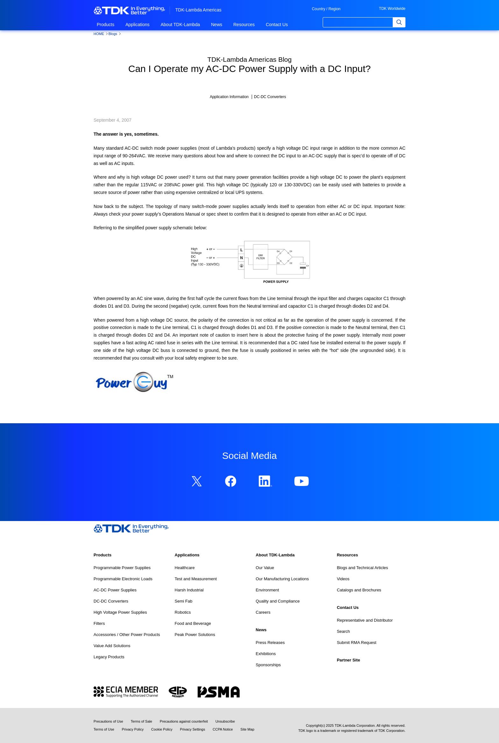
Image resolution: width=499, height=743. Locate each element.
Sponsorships (268, 664)
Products (105, 24)
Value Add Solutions (112, 645)
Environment (267, 590)
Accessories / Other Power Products (127, 634)
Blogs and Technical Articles (362, 567)
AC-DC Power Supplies (115, 590)
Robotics (183, 612)
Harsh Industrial (189, 590)
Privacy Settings (192, 729)
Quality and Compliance (278, 601)
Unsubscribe (225, 721)
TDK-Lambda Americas (198, 9)
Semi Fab (184, 601)
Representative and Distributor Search (365, 626)
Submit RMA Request (356, 642)
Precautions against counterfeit (184, 721)
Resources (244, 24)
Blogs (113, 34)
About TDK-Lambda (180, 24)
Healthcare (185, 567)
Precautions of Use (108, 721)
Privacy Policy (133, 729)
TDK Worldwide (392, 8)
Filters (99, 623)
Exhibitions (266, 653)
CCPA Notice (223, 729)
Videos (343, 578)
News (216, 24)
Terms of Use (104, 729)
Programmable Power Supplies (122, 567)
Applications (137, 24)
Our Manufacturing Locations (282, 578)
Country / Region (326, 9)
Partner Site (348, 660)
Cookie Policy (161, 729)
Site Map (247, 729)
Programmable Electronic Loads (123, 578)
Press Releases (270, 642)
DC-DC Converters (111, 601)
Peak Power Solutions (195, 634)
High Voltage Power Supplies (120, 612)
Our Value (265, 567)
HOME (99, 34)
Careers (263, 612)
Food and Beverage (193, 623)
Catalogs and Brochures (359, 590)
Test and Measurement (196, 578)
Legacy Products (109, 656)
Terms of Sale (141, 721)
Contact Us (277, 24)
